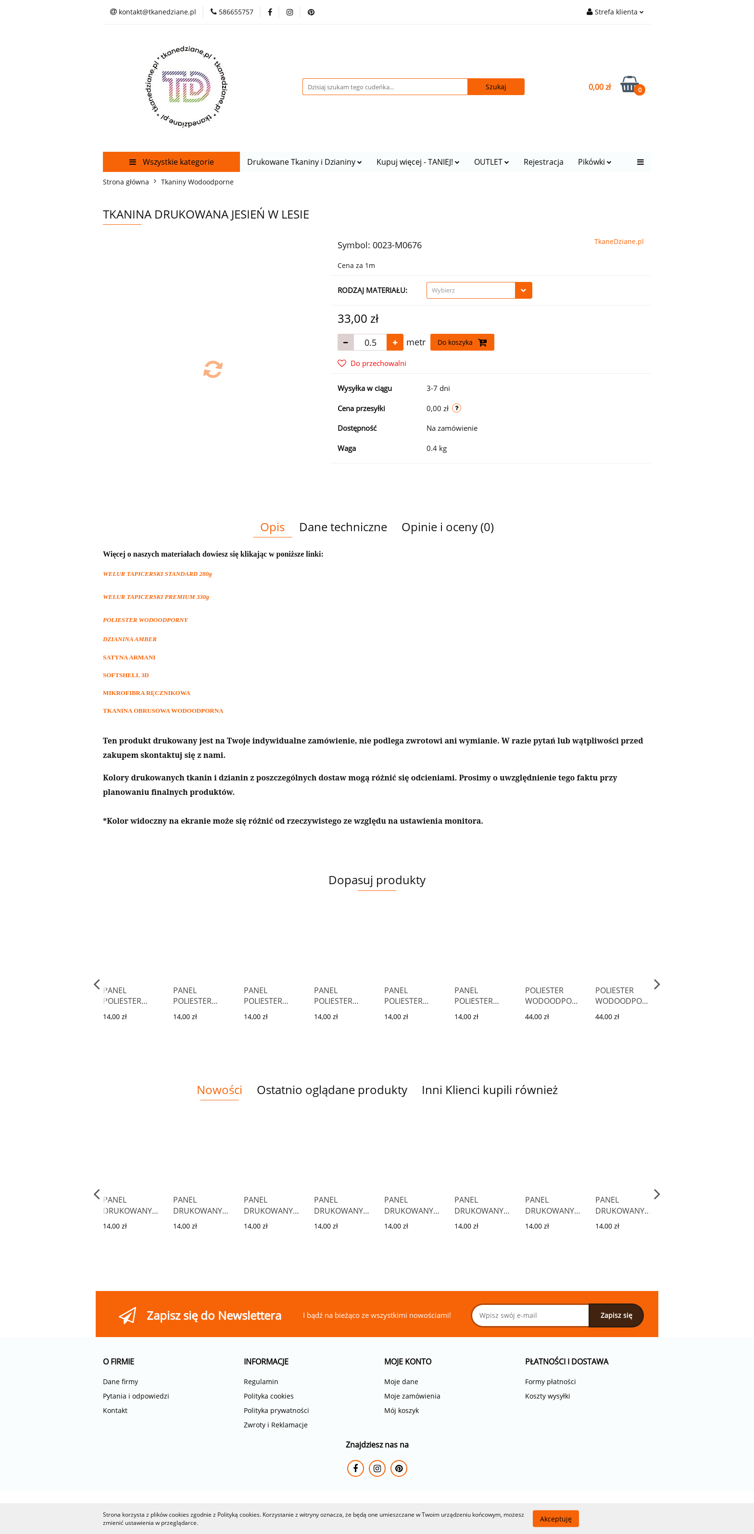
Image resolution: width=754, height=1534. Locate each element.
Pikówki (595, 162)
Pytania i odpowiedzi (136, 1395)
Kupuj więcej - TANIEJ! (418, 162)
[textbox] (471, 290)
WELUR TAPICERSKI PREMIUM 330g (156, 596)
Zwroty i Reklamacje (276, 1424)
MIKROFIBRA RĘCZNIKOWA (146, 692)
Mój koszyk (401, 1410)
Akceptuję (556, 1518)
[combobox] (479, 290)
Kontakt (115, 1410)
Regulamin (261, 1381)
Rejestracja (544, 162)
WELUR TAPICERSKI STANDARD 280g (157, 573)
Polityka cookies (269, 1395)
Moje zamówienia (412, 1395)
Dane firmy (120, 1381)
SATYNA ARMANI (129, 657)
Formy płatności (550, 1381)
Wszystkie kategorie (171, 162)
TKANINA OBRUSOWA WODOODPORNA (163, 710)
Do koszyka (462, 342)
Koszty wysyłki (547, 1395)
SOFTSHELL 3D (126, 675)
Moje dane (401, 1381)
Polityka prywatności (276, 1410)
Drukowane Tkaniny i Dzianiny (304, 162)
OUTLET (491, 162)
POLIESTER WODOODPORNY (145, 619)
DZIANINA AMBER (130, 639)
